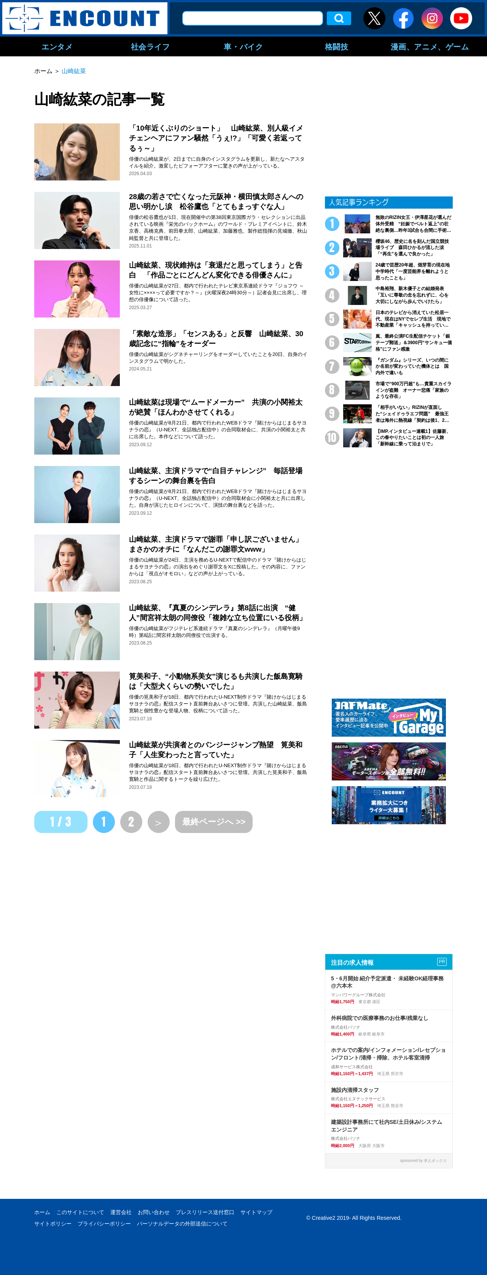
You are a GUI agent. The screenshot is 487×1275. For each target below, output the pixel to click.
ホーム (42, 1212)
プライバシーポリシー (104, 1223)
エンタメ (57, 46)
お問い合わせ (154, 1212)
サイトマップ (256, 1212)
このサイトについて (80, 1212)
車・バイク (243, 46)
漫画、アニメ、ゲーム (430, 46)
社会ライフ (150, 46)
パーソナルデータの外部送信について (182, 1223)
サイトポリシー (53, 1223)
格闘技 (337, 46)
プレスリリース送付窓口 (205, 1212)
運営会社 (121, 1212)
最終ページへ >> (214, 822)
